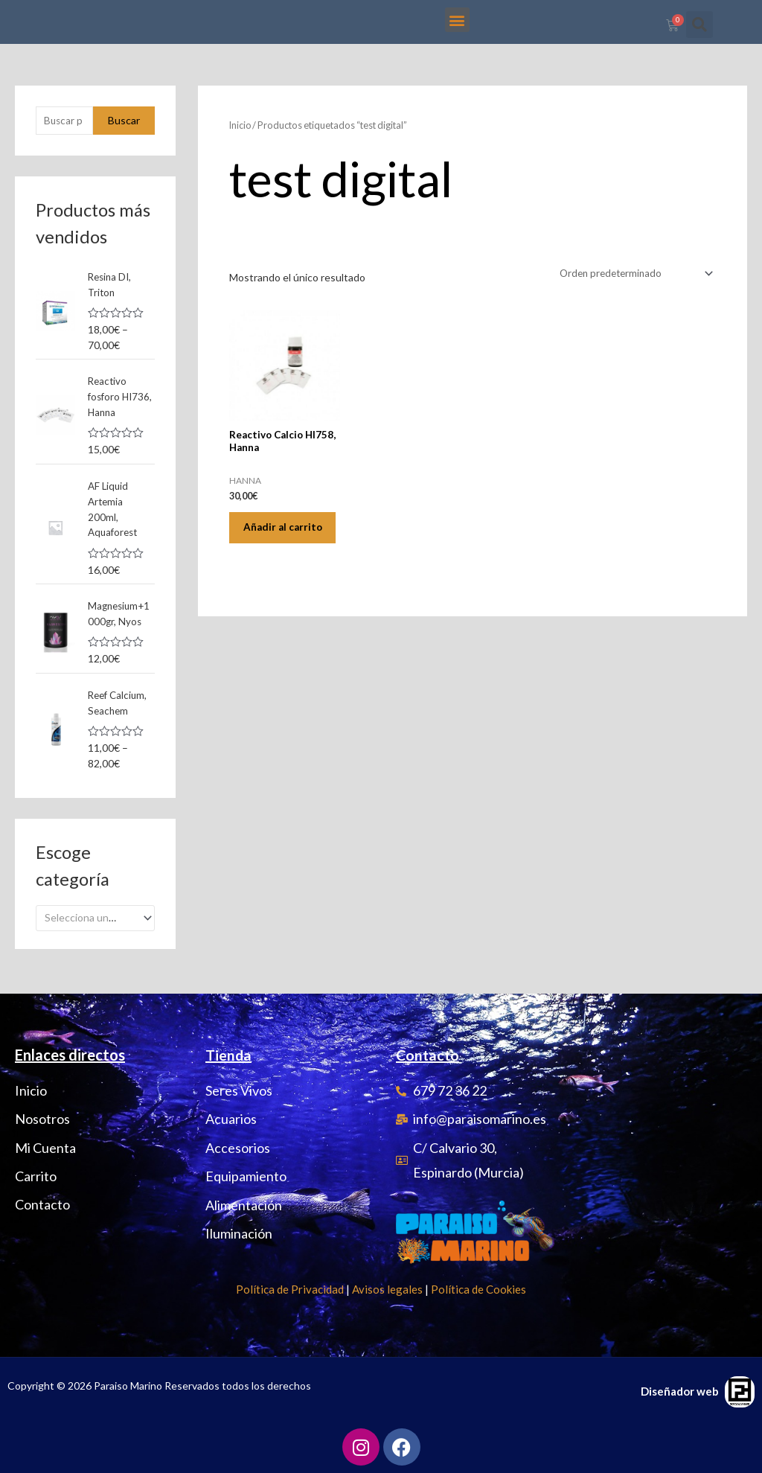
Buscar (124, 136)
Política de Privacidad (290, 1289)
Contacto (428, 1055)
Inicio (240, 141)
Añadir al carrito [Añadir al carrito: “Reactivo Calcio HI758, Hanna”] (270, 555)
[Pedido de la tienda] (631, 289)
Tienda (228, 1055)
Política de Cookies (478, 1289)
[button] (457, 19)
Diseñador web (680, 1391)
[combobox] (95, 937)
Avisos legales (387, 1289)
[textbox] (89, 937)
